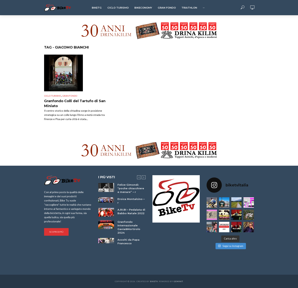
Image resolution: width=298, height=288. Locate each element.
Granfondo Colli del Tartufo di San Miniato (74, 103)
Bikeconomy (143, 7)
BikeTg (97, 7)
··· (203, 7)
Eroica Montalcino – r (131, 200)
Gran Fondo (167, 7)
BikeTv (154, 281)
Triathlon (189, 7)
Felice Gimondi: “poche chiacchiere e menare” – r (130, 188)
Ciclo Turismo (118, 7)
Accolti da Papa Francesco (128, 241)
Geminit (178, 281)
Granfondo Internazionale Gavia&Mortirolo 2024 (128, 227)
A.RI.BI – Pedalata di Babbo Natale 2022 (131, 211)
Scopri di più (56, 231)
